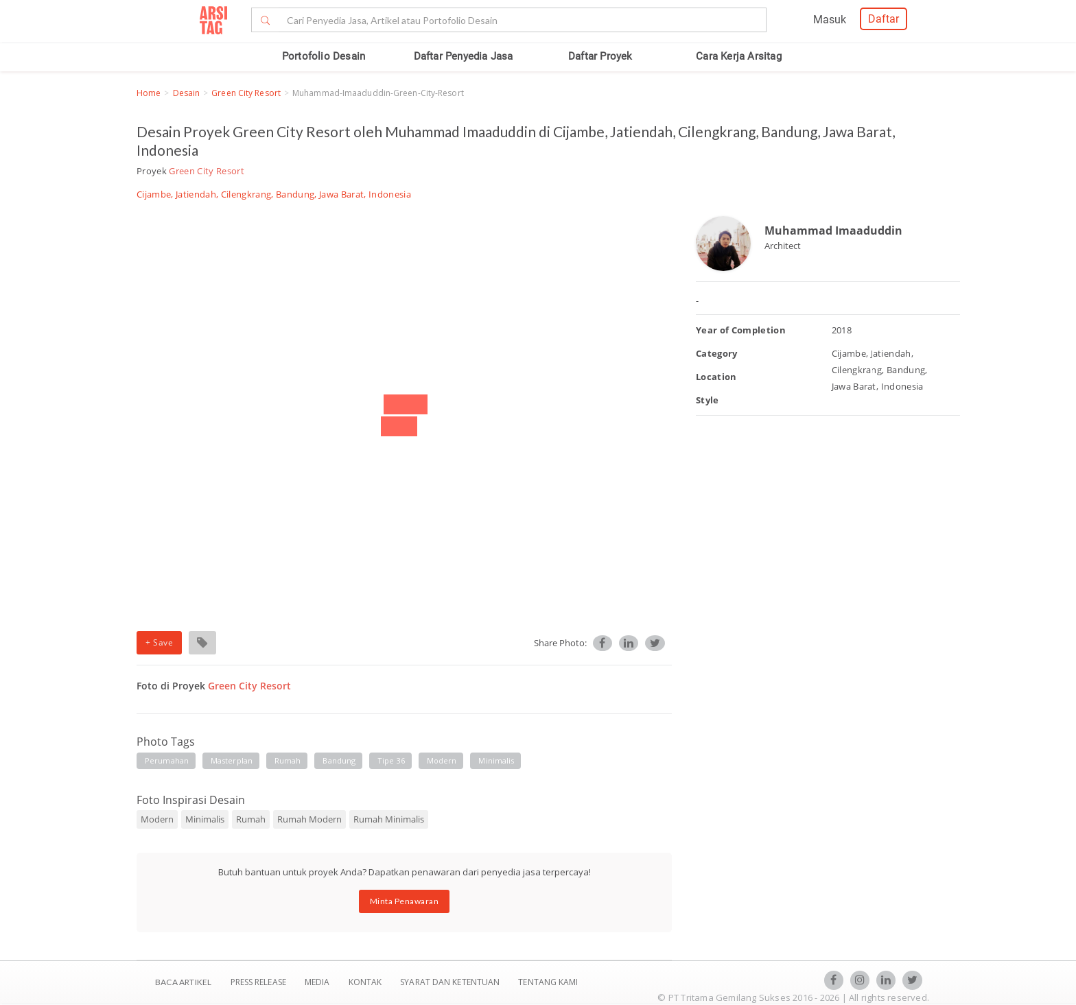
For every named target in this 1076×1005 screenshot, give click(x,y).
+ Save (159, 642)
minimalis (496, 760)
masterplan (232, 760)
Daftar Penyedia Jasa (463, 56)
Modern (157, 819)
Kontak (366, 982)
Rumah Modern (309, 819)
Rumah (251, 819)
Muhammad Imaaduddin (833, 230)
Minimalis (204, 819)
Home (149, 93)
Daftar (883, 18)
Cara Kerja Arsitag (739, 56)
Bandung (339, 760)
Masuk (829, 19)
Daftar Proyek (600, 56)
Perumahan (167, 760)
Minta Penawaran (404, 901)
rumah (287, 760)
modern (442, 760)
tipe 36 (391, 760)
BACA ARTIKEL (183, 982)
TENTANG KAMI (548, 982)
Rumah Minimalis (388, 819)
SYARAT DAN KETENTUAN (451, 982)
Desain (186, 93)
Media (318, 982)
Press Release (258, 982)
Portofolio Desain (323, 56)
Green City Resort (246, 93)
